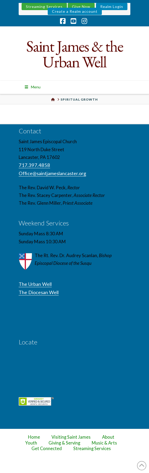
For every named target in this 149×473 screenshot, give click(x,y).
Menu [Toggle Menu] (32, 87)
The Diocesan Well (39, 292)
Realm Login (111, 6)
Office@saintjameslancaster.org (52, 173)
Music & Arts (104, 443)
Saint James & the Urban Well (74, 54)
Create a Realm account (75, 11)
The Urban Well (35, 284)
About (108, 437)
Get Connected (46, 448)
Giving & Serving (64, 443)
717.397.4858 (34, 165)
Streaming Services (44, 6)
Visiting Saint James (70, 437)
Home (34, 437)
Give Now (81, 6)
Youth (31, 443)
